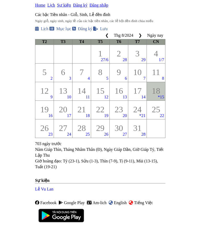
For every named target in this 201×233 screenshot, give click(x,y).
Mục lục (60, 29)
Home (40, 5)
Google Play (72, 202)
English (118, 202)
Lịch (51, 5)
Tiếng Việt (141, 202)
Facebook (46, 202)
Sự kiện (64, 5)
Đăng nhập (99, 5)
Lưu (100, 29)
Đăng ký (80, 5)
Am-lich (97, 202)
